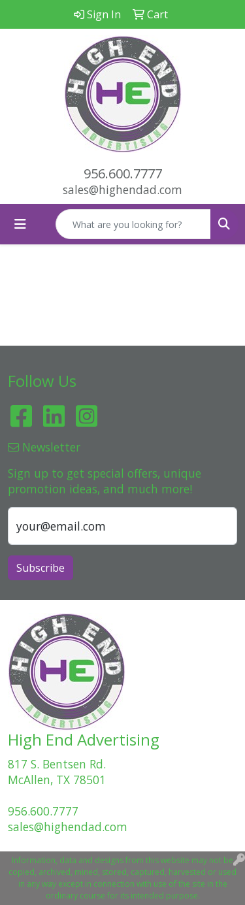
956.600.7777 (123, 173)
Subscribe (40, 568)
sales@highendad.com (122, 189)
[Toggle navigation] (20, 224)
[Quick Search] (133, 224)
